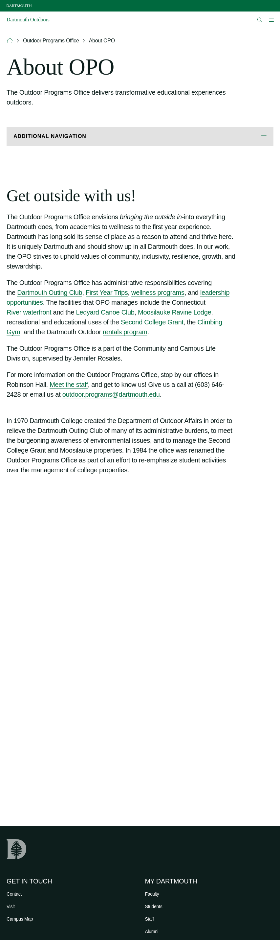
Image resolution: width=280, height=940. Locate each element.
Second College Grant (152, 322)
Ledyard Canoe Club (105, 312)
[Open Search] (259, 19)
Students (153, 906)
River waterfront (29, 312)
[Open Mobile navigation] (271, 19)
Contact (14, 894)
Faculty (152, 894)
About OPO (102, 40)
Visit (11, 906)
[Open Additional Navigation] (140, 136)
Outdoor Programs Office (51, 40)
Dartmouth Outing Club (49, 292)
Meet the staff (69, 384)
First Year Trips (107, 292)
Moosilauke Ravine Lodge (174, 312)
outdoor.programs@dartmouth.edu (111, 394)
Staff (149, 919)
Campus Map (20, 919)
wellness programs (157, 292)
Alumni (152, 931)
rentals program (125, 332)
